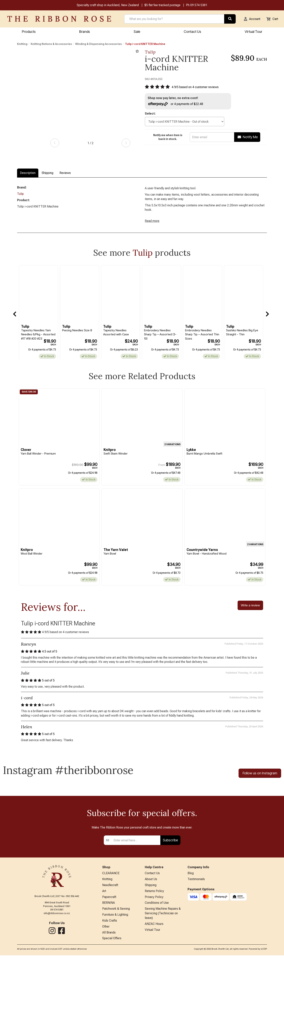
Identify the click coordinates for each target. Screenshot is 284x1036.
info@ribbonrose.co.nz (57, 989)
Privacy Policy (154, 975)
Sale (137, 32)
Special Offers (111, 1019)
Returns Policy (154, 968)
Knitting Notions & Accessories (51, 44)
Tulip (150, 52)
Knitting (22, 44)
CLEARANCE (110, 950)
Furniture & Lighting (115, 993)
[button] (249, 19)
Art (104, 968)
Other (105, 1006)
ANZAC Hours (154, 1003)
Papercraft (109, 975)
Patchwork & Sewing (116, 987)
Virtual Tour (152, 1010)
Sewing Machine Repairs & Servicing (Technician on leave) (163, 992)
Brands (84, 32)
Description (27, 173)
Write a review (250, 609)
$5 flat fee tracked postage (162, 5)
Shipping (47, 173)
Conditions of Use (157, 981)
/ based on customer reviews (198, 88)
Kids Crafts (109, 1000)
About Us (151, 956)
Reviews (65, 173)
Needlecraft (110, 962)
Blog (191, 950)
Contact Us (192, 32)
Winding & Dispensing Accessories (98, 44)
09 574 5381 (198, 5)
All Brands (109, 1013)
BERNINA (108, 981)
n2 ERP (264, 1030)
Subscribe (170, 916)
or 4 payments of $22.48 (177, 105)
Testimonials (196, 956)
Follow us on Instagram (260, 780)
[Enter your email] (136, 916)
